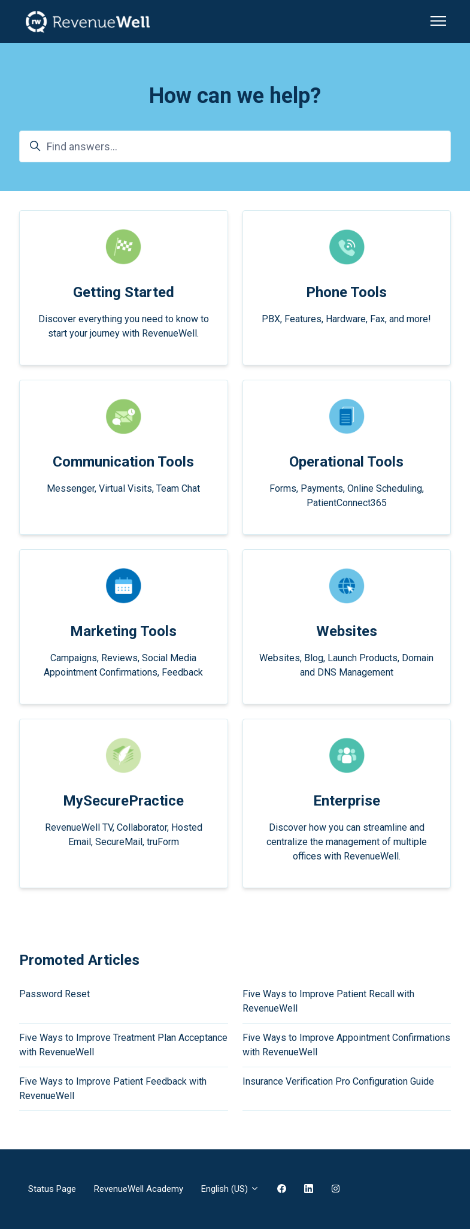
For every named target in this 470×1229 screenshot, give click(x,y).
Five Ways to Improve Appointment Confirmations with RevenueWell (346, 1045)
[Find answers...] (235, 146)
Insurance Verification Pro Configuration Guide (338, 1081)
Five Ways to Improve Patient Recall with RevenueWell (328, 1001)
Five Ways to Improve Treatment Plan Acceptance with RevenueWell (123, 1045)
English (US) (230, 1188)
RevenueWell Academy (138, 1188)
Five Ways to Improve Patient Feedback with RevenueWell (113, 1088)
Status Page (52, 1188)
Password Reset (54, 994)
